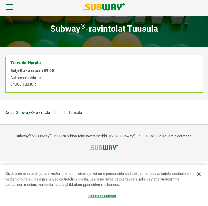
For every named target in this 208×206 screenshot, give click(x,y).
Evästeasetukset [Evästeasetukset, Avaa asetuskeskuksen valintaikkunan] (102, 196)
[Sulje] (199, 174)
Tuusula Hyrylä (25, 63)
